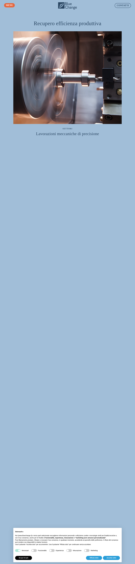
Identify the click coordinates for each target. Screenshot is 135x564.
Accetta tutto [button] (111, 558)
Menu (9, 5)
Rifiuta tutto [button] (94, 558)
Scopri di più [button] (23, 558)
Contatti (123, 5)
